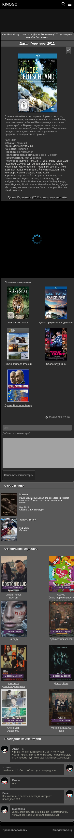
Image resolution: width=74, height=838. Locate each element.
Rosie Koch (42, 172)
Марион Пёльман (29, 160)
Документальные (23, 145)
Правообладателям (15, 835)
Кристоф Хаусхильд (18, 163)
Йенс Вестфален (49, 169)
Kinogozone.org (62, 835)
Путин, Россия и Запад (18, 388)
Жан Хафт (63, 160)
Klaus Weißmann (27, 169)
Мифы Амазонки (18, 305)
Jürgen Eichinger (41, 163)
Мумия (23, 500)
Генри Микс (48, 160)
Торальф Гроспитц (48, 166)
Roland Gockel (25, 172)
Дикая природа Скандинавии (56, 305)
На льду (14, 643)
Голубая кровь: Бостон (14, 600)
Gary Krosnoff (27, 166)
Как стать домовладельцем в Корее (14, 691)
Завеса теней (27, 525)
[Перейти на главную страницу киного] (30, 4)
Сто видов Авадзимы (14, 733)
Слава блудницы (56, 346)
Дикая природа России (18, 346)
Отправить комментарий (18, 480)
